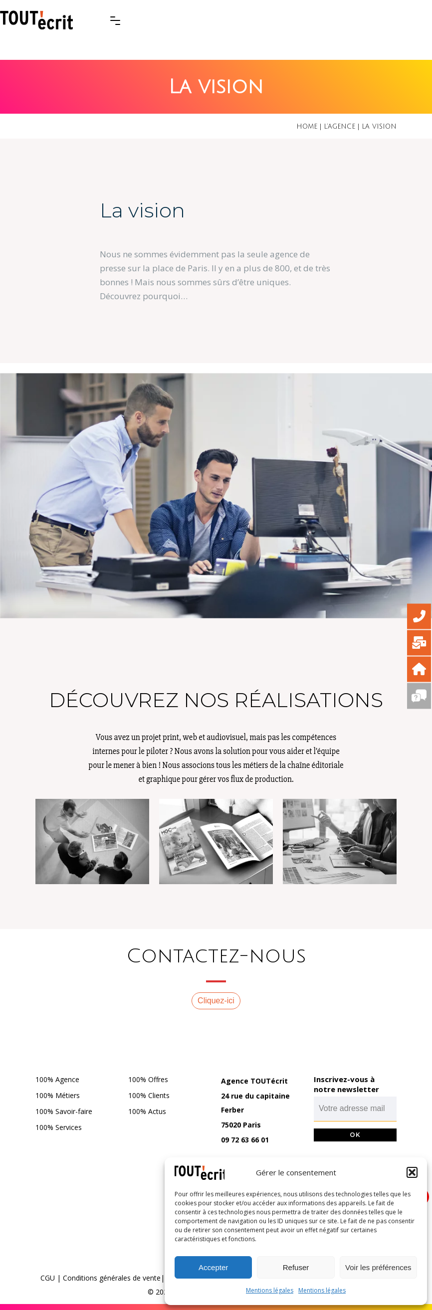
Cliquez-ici (216, 1000)
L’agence (339, 126)
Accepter (213, 1267)
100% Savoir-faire (63, 1111)
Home (306, 126)
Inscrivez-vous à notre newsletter (346, 1084)
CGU (47, 1278)
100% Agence (57, 1079)
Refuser (296, 1267)
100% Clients (149, 1095)
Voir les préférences (378, 1267)
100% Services (58, 1127)
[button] (412, 1172)
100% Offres (148, 1079)
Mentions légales (269, 1290)
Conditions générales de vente (112, 1278)
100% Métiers (57, 1095)
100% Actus (147, 1111)
